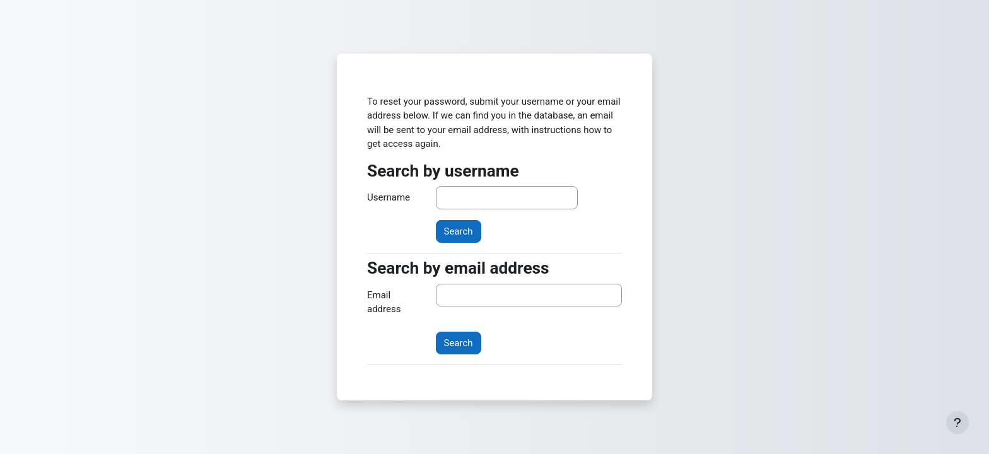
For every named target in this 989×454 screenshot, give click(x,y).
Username (388, 197)
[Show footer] (957, 422)
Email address (384, 302)
